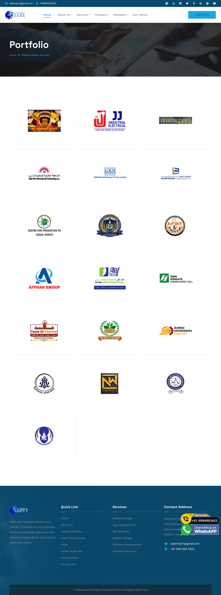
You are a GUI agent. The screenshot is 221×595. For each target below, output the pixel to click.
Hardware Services (124, 551)
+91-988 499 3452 (183, 549)
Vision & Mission (71, 531)
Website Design (122, 518)
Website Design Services (35, 55)
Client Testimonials (73, 538)
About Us (64, 15)
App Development (124, 525)
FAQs (64, 544)
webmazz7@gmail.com (21, 3)
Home (47, 15)
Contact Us (68, 564)
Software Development (127, 544)
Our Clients (140, 15)
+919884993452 (48, 3)
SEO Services (121, 531)
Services (82, 15)
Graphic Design (122, 538)
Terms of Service (71, 551)
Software (100, 15)
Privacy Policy (70, 558)
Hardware (119, 15)
